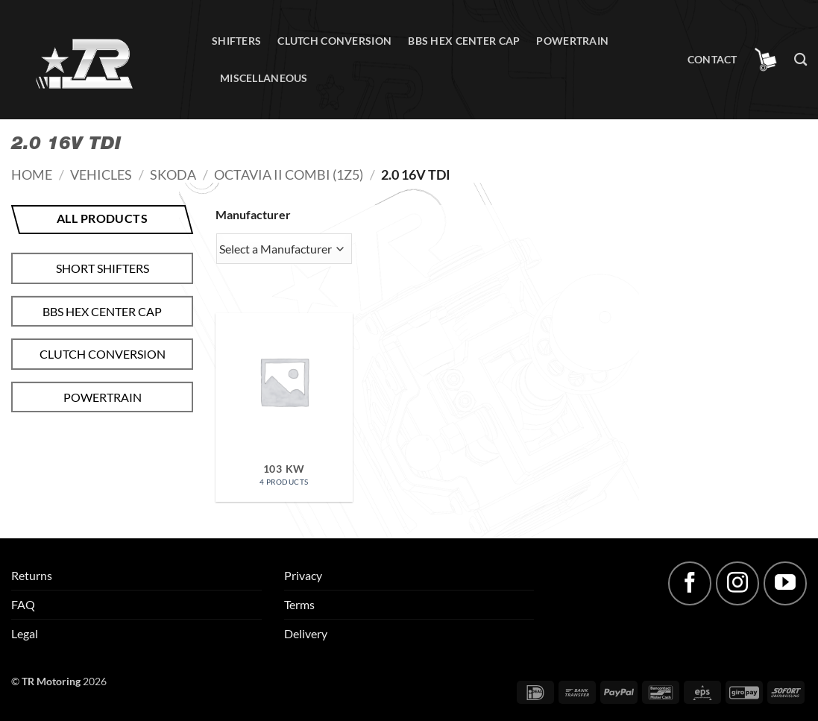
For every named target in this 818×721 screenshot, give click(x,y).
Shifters (236, 40)
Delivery (305, 633)
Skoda (173, 174)
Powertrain (572, 40)
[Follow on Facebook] (689, 583)
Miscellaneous (264, 78)
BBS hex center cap (464, 40)
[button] (766, 59)
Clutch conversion (334, 40)
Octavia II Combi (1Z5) (288, 174)
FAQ (23, 604)
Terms (299, 604)
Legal (24, 633)
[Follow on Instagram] (737, 583)
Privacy (303, 575)
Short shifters (102, 268)
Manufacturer (253, 214)
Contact (712, 59)
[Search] (800, 60)
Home (31, 174)
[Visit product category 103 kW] (284, 407)
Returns (31, 575)
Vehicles (101, 174)
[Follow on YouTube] (785, 583)
